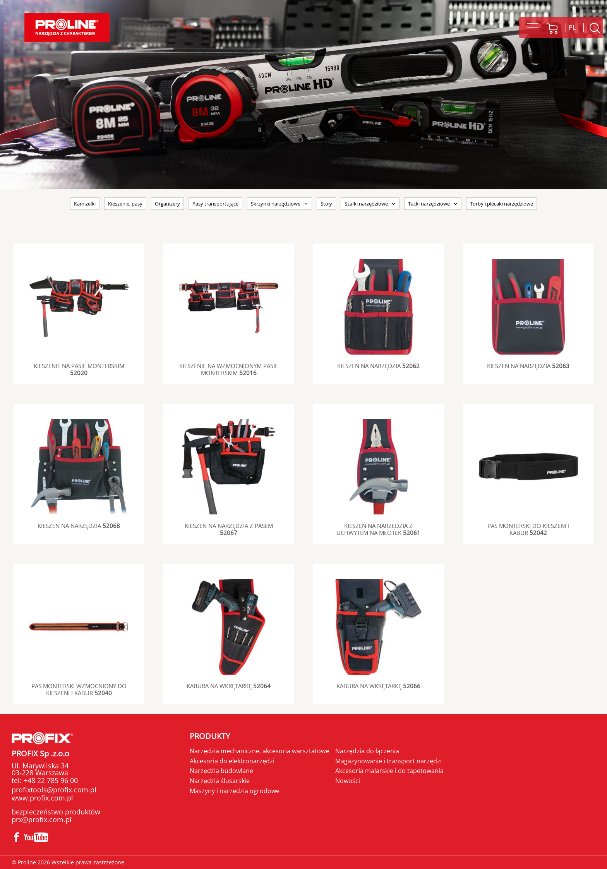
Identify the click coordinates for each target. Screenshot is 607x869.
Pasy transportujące (215, 203)
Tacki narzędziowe (429, 203)
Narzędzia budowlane (221, 770)
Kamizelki (85, 203)
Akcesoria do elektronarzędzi (232, 761)
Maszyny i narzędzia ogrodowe (234, 791)
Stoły (326, 203)
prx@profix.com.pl (42, 819)
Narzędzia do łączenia (367, 751)
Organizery (167, 203)
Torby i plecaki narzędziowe (501, 203)
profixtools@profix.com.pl (54, 789)
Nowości (347, 780)
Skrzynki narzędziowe (275, 203)
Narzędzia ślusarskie (220, 780)
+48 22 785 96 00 (50, 780)
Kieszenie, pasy (125, 203)
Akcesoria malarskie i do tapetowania (389, 770)
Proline (67, 27)
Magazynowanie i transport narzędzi (388, 761)
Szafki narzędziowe (366, 203)
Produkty (210, 736)
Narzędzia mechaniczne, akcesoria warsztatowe (259, 751)
